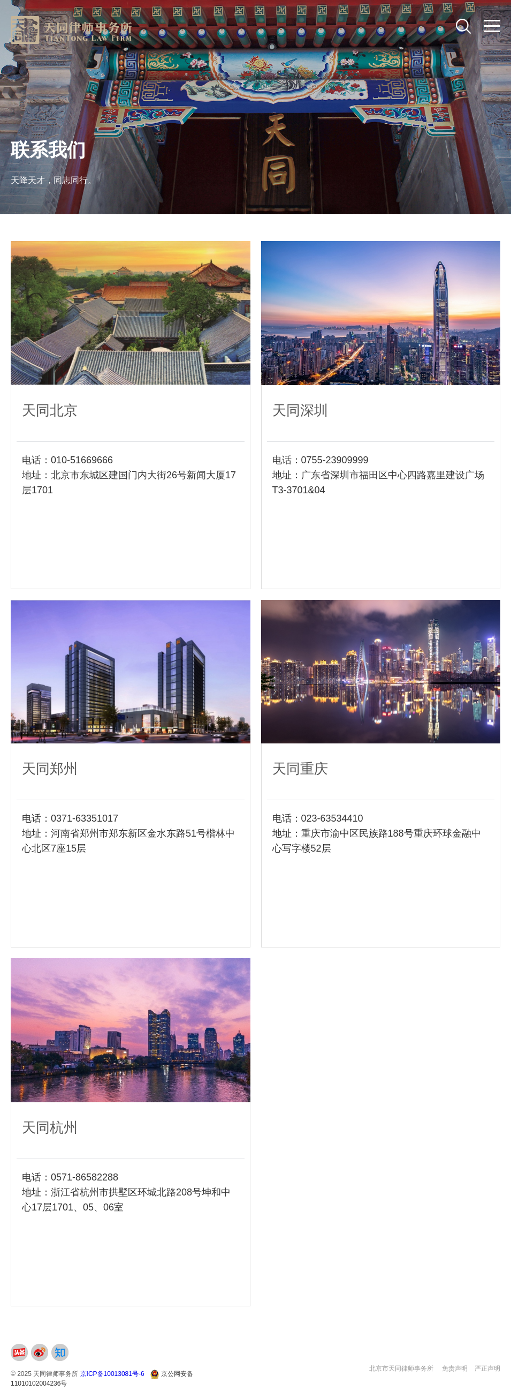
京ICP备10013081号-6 (112, 1374)
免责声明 (455, 1368)
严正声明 (487, 1368)
